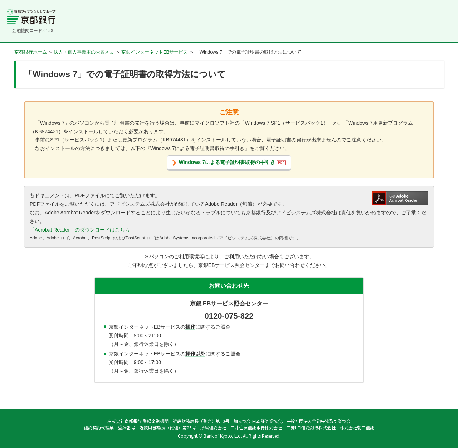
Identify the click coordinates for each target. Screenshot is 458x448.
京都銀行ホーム (30, 52)
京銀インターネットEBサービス (154, 52)
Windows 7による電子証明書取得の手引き (232, 162)
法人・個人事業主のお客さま (84, 52)
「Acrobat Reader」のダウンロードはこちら (80, 230)
